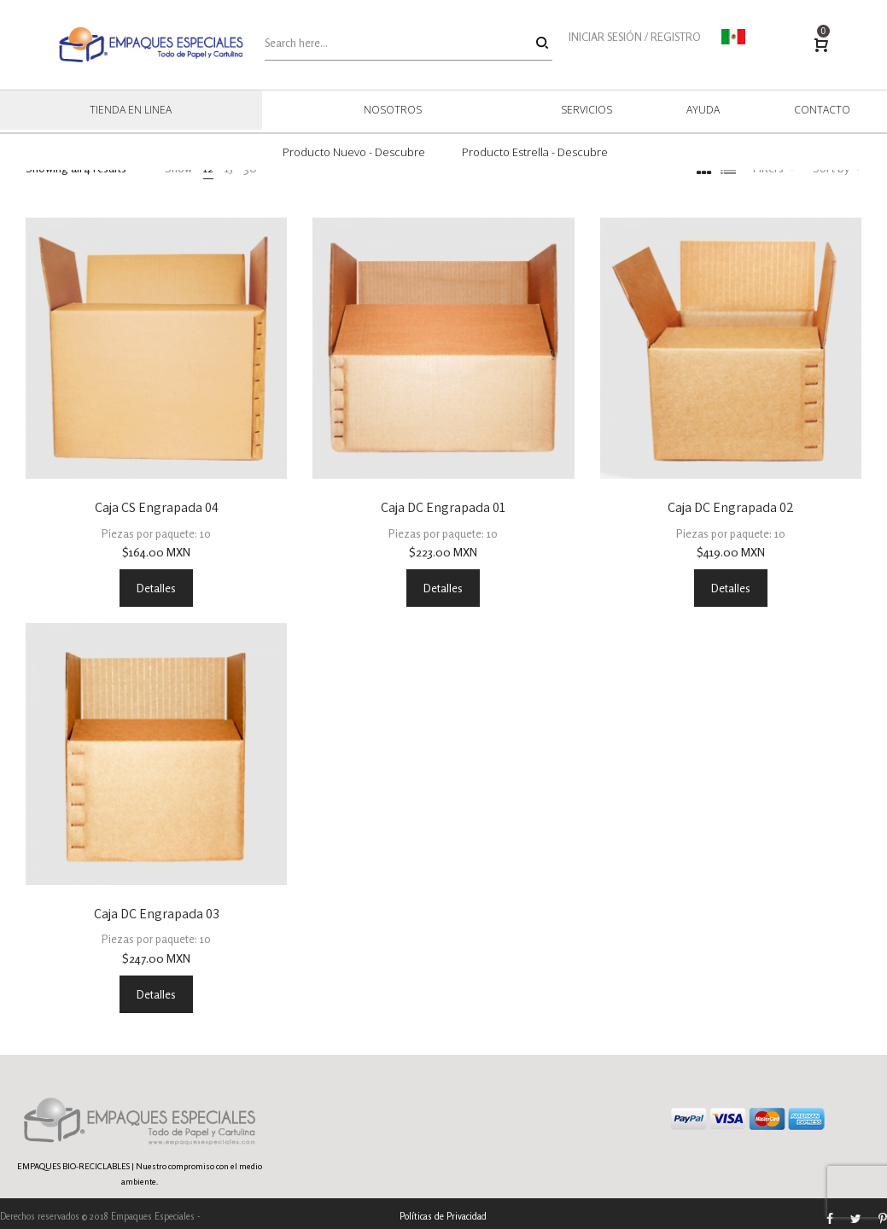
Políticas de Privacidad (443, 1216)
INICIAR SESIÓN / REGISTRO (635, 37)
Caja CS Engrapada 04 (157, 507)
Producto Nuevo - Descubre (354, 152)
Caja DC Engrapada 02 (731, 507)
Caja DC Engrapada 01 (443, 507)
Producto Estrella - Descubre (535, 152)
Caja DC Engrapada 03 (156, 914)
